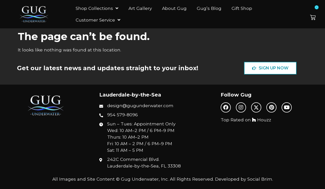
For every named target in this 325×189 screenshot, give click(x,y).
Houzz (261, 119)
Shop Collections (97, 8)
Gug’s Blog (209, 8)
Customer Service (98, 20)
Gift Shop (242, 8)
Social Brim (259, 179)
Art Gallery (140, 8)
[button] (316, 14)
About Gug (174, 8)
